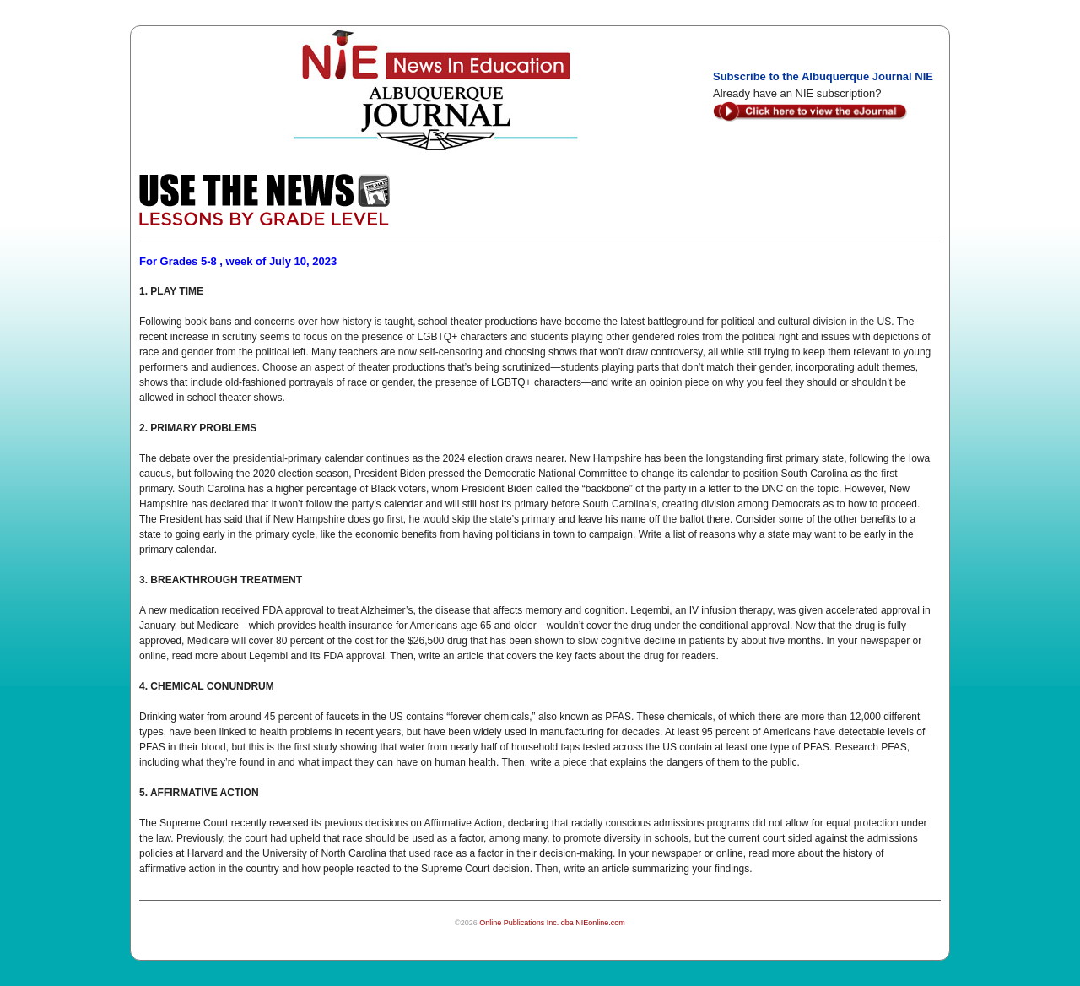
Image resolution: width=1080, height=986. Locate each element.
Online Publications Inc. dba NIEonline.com (552, 922)
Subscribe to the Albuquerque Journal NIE (823, 76)
